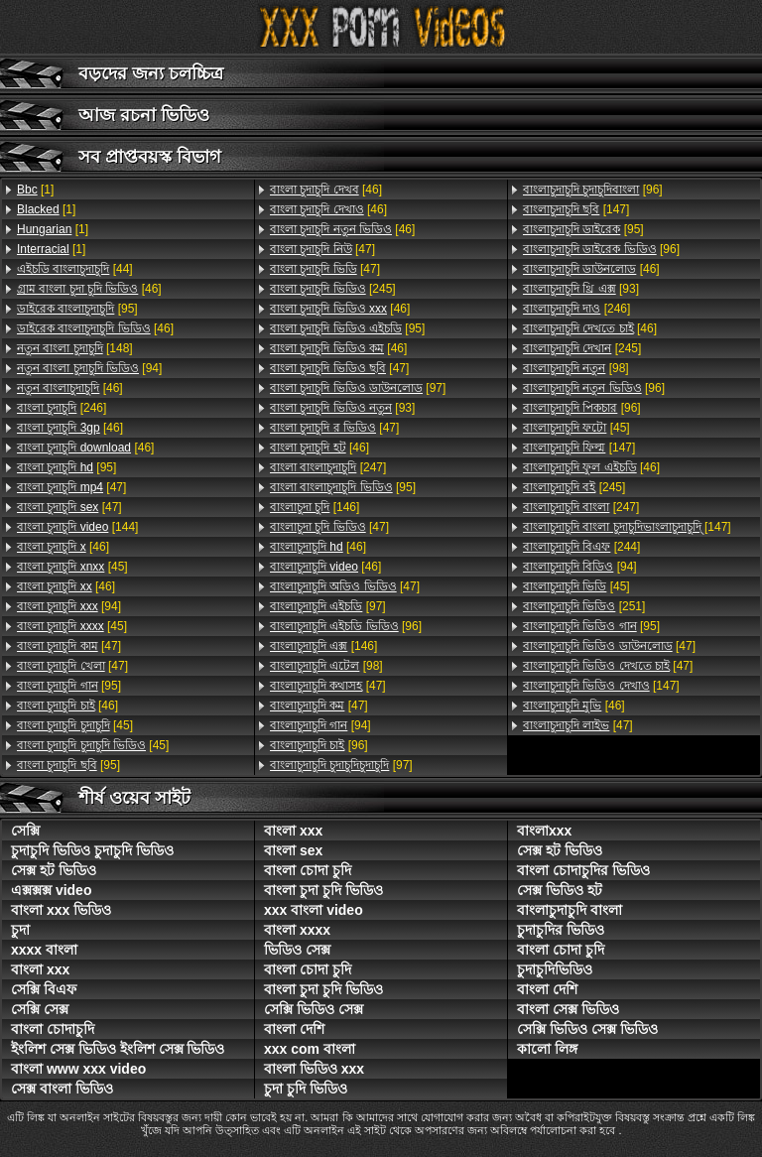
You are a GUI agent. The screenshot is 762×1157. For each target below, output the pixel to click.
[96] (346, 626)
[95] (77, 309)
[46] (89, 289)
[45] (72, 567)
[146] (314, 507)
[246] (61, 408)
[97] (357, 388)
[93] (342, 408)
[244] (581, 547)
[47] (71, 487)
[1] (35, 189)
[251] (584, 606)
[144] (77, 527)
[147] (576, 209)
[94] (89, 368)
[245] (333, 289)
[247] (328, 467)
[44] (75, 269)
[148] (75, 348)
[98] (326, 666)
